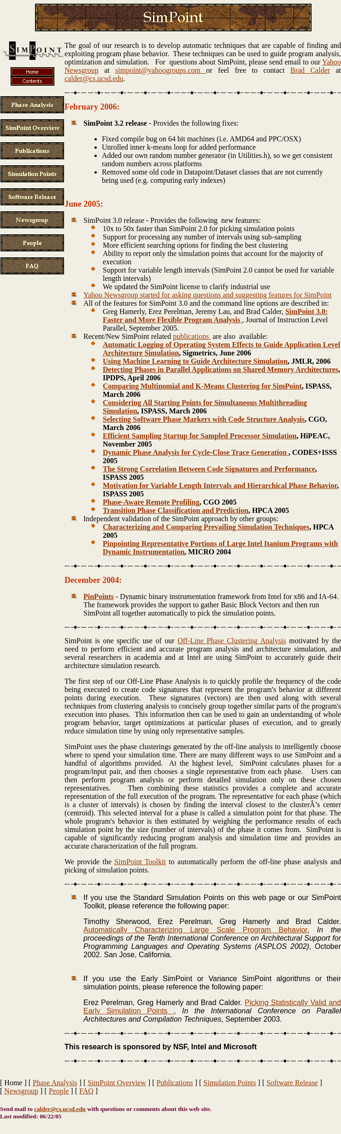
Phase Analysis (55, 1083)
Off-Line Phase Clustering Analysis (231, 641)
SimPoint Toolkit (140, 862)
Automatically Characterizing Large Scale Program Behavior (195, 930)
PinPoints (98, 596)
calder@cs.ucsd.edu (94, 78)
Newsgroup (21, 1091)
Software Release (292, 1083)
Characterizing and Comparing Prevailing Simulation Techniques (206, 527)
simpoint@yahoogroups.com (160, 70)
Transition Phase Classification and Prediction (175, 510)
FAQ (86, 1091)
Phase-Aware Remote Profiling (151, 502)
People (59, 1091)
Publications (175, 1083)
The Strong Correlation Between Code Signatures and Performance (209, 469)
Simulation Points (229, 1083)
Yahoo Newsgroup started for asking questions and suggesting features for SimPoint (207, 295)
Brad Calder (310, 70)
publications (192, 336)
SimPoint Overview (117, 1083)
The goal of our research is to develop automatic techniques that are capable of (185, 45)
